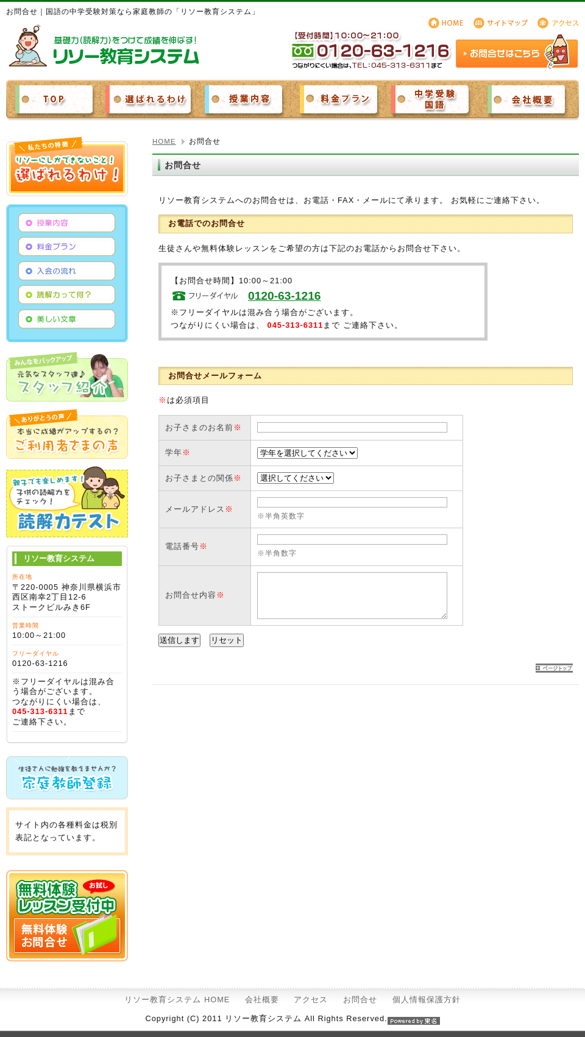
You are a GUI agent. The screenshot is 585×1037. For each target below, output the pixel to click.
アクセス (311, 999)
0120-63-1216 (284, 296)
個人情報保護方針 (426, 999)
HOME (164, 141)
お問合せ (360, 999)
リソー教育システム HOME (177, 999)
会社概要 (262, 999)
